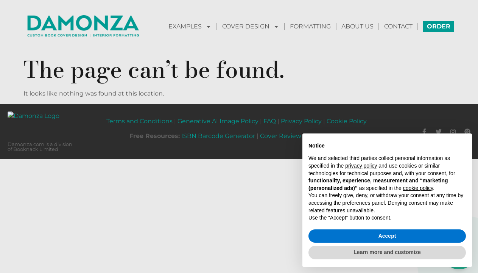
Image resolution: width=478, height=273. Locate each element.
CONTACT (398, 26)
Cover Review (280, 131)
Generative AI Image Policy (217, 116)
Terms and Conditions (139, 116)
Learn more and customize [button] (386, 252)
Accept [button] (387, 236)
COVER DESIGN (250, 26)
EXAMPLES (190, 26)
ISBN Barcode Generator (218, 131)
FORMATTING (310, 26)
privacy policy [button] (361, 166)
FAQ (269, 116)
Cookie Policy (347, 116)
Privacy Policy (301, 116)
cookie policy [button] (418, 188)
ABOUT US (357, 26)
